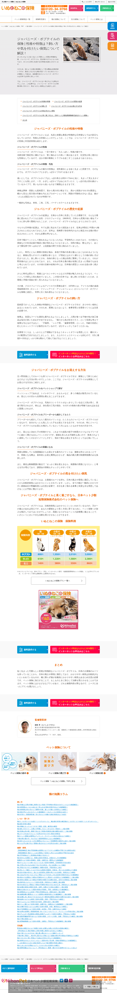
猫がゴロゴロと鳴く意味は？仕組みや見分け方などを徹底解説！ (39, 938)
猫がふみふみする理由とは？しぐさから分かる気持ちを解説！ (38, 945)
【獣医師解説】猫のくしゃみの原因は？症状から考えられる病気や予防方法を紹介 (45, 853)
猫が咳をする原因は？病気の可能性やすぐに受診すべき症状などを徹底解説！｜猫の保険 (48, 877)
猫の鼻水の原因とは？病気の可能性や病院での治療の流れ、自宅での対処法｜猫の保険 (47, 880)
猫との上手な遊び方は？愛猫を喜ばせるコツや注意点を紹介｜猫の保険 (41, 843)
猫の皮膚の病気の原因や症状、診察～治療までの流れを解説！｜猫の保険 (42, 887)
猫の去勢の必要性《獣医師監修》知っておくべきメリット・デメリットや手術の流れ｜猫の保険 (50, 911)
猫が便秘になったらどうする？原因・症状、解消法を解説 (37, 826)
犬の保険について (78, 19)
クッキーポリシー (20, 988)
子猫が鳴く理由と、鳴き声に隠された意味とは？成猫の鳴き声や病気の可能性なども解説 (48, 935)
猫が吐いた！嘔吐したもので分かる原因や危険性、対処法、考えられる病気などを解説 (47, 870)
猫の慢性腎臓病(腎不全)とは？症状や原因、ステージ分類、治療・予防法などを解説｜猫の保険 (50, 916)
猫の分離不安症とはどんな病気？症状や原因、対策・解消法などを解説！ (42, 906)
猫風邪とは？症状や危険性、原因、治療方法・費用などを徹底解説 (40, 860)
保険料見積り (41, 19)
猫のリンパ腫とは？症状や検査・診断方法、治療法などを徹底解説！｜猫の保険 (44, 904)
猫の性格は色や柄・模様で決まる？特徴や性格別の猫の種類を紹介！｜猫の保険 (44, 831)
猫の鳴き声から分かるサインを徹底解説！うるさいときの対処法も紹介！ (42, 812)
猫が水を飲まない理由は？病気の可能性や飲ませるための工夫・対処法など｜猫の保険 (47, 884)
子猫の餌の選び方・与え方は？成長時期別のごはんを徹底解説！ (39, 838)
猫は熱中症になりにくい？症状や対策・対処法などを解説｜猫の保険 (41, 882)
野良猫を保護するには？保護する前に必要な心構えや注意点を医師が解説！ (43, 928)
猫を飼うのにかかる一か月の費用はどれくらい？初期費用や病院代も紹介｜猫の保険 (46, 841)
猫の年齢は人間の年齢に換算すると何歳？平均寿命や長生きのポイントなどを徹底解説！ (48, 804)
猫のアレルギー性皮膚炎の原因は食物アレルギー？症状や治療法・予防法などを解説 (46, 914)
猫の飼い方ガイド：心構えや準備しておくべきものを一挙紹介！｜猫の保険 (43, 829)
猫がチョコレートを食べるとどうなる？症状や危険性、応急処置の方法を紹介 (44, 862)
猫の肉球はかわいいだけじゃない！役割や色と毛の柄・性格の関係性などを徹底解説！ (47, 940)
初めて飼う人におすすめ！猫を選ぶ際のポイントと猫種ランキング (40, 933)
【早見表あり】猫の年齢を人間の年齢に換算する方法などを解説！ (40, 931)
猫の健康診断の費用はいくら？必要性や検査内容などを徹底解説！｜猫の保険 (44, 894)
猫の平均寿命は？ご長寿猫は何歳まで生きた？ (33, 855)
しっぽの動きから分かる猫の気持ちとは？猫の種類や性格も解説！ (40, 943)
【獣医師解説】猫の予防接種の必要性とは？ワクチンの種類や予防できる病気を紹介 (46, 850)
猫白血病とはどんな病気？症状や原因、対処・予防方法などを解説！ (41, 899)
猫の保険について (59, 19)
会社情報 (112, 2)
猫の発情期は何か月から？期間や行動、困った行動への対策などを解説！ (42, 809)
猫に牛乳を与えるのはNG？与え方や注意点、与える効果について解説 (41, 865)
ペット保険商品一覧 (22, 19)
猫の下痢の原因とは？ (25, 919)
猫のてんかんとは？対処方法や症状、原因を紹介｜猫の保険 (38, 902)
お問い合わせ (101, 2)
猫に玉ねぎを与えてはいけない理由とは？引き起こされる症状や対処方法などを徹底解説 (48, 875)
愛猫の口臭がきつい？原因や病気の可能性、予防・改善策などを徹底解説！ (43, 889)
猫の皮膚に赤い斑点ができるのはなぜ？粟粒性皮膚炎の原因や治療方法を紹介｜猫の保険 (48, 897)
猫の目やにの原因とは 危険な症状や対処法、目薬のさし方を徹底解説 (41, 858)
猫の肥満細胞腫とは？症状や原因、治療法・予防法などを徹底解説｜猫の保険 (44, 921)
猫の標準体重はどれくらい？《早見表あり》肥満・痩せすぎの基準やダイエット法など (47, 948)
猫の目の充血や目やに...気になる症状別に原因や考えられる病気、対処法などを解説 (46, 872)
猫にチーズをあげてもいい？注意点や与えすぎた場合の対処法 (38, 834)
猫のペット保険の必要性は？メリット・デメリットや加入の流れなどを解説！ (44, 836)
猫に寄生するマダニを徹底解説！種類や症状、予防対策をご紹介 (39, 867)
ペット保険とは (96, 19)
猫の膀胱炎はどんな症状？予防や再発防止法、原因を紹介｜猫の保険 (41, 892)
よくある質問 (88, 2)
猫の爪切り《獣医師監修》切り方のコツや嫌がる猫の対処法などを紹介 (41, 814)
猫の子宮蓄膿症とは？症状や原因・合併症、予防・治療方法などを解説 (41, 909)
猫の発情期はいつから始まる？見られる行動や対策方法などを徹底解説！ (42, 807)
